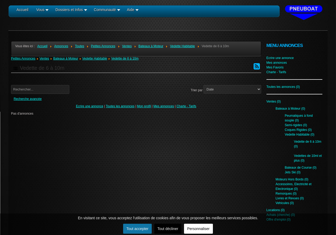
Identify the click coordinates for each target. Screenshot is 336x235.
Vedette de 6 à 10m (125, 58)
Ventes (44, 58)
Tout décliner (168, 229)
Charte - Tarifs (186, 106)
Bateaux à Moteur (65, 58)
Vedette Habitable (94, 58)
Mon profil (144, 106)
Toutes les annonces (120, 106)
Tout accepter (137, 229)
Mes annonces (164, 106)
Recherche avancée (28, 99)
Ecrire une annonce (89, 106)
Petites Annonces (23, 58)
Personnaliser (198, 229)
